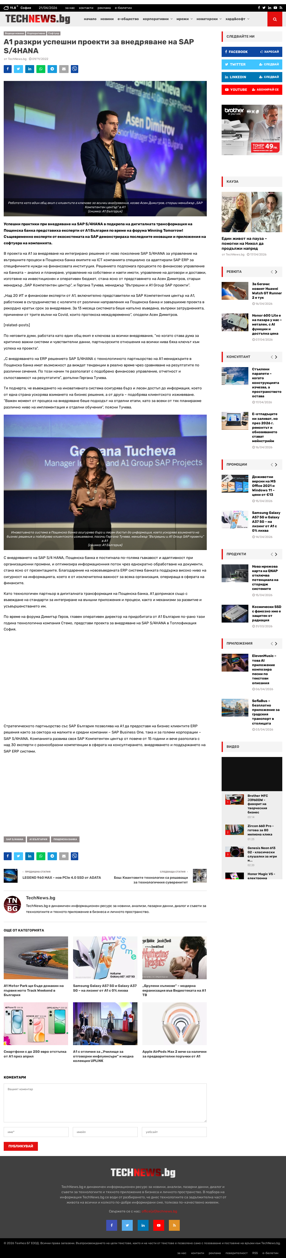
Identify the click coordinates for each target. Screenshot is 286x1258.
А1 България (38, 839)
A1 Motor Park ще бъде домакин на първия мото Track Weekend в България (34, 990)
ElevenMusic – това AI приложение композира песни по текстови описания (264, 669)
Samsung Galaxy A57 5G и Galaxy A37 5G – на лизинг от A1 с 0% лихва (105, 988)
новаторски (207, 19)
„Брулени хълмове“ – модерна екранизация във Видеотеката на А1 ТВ (174, 990)
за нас (70, 8)
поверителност (237, 1253)
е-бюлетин (123, 8)
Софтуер (53, 33)
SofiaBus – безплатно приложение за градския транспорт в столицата (266, 712)
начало (90, 19)
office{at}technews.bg (159, 1211)
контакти (86, 8)
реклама (104, 8)
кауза (232, 181)
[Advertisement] (105, 677)
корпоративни (156, 19)
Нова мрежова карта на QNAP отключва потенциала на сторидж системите (265, 577)
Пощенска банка (65, 839)
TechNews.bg (17, 59)
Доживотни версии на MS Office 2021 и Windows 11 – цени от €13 (264, 486)
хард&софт (235, 19)
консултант (238, 357)
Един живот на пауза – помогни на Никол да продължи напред (244, 243)
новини (107, 19)
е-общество (128, 19)
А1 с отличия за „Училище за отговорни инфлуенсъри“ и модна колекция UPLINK (103, 1056)
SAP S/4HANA (14, 839)
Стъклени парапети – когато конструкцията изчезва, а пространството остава (267, 382)
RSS (255, 1253)
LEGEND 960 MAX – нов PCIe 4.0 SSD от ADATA (62, 878)
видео (233, 747)
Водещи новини (14, 33)
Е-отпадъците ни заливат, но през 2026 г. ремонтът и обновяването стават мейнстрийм (265, 427)
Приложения (240, 643)
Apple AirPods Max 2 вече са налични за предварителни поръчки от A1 (174, 1054)
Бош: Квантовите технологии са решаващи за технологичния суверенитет (151, 880)
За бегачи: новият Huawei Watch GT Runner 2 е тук (267, 291)
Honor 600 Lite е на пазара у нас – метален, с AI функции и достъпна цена (267, 324)
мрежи (183, 19)
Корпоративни (36, 33)
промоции (237, 464)
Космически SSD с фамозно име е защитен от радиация (266, 614)
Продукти (236, 554)
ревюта (234, 272)
